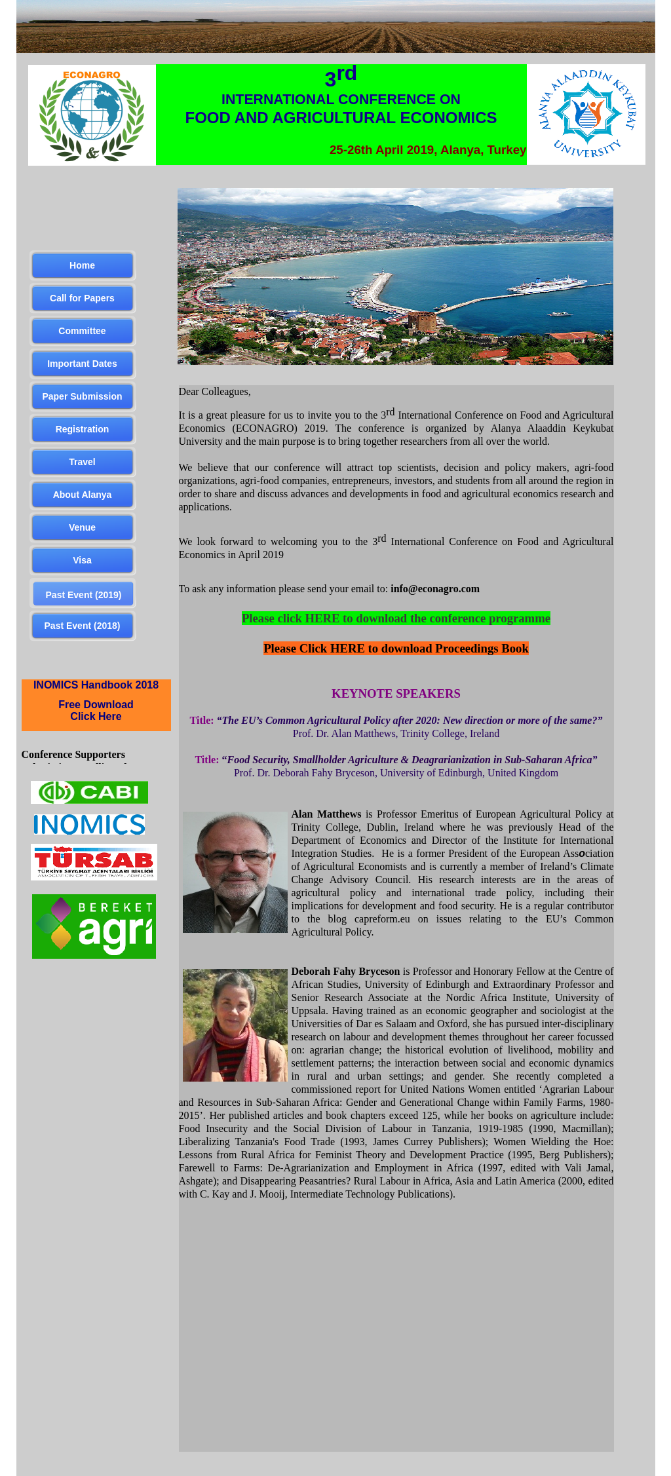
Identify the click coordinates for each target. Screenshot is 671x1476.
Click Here (95, 716)
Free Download (96, 704)
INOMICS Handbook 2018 (96, 685)
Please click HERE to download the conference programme (396, 618)
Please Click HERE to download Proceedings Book (396, 648)
